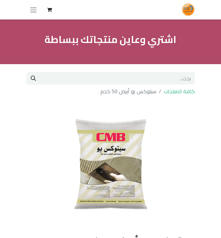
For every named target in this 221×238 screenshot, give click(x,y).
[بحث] (33, 78)
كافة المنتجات (179, 91)
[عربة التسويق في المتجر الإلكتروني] (49, 9)
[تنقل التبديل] (33, 10)
